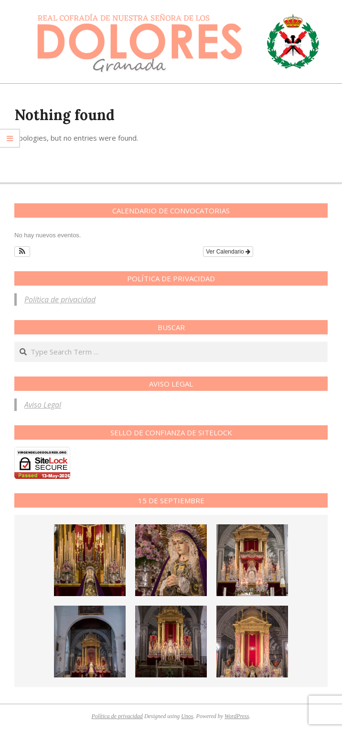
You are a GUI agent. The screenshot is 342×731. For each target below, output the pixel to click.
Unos (187, 716)
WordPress (236, 716)
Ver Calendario (228, 251)
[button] (22, 251)
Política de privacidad (60, 299)
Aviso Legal (42, 404)
